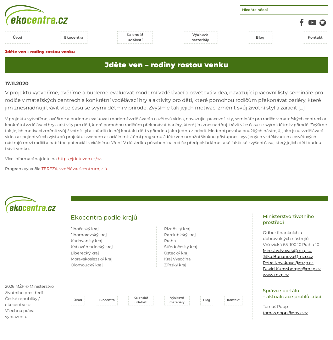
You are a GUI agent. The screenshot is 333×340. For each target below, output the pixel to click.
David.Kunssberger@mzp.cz (292, 268)
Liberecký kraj (85, 253)
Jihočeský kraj (85, 228)
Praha (170, 240)
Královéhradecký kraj (92, 246)
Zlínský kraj (175, 265)
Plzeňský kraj (177, 228)
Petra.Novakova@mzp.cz (288, 262)
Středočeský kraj (180, 246)
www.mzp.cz (276, 274)
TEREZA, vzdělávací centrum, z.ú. (75, 168)
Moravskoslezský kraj (92, 259)
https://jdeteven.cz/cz (79, 158)
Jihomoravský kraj (89, 234)
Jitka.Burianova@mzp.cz (288, 256)
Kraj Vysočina (177, 259)
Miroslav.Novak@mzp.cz (287, 250)
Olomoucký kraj (87, 265)
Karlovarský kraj (87, 240)
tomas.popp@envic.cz (285, 312)
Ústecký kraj (176, 253)
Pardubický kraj (180, 234)
